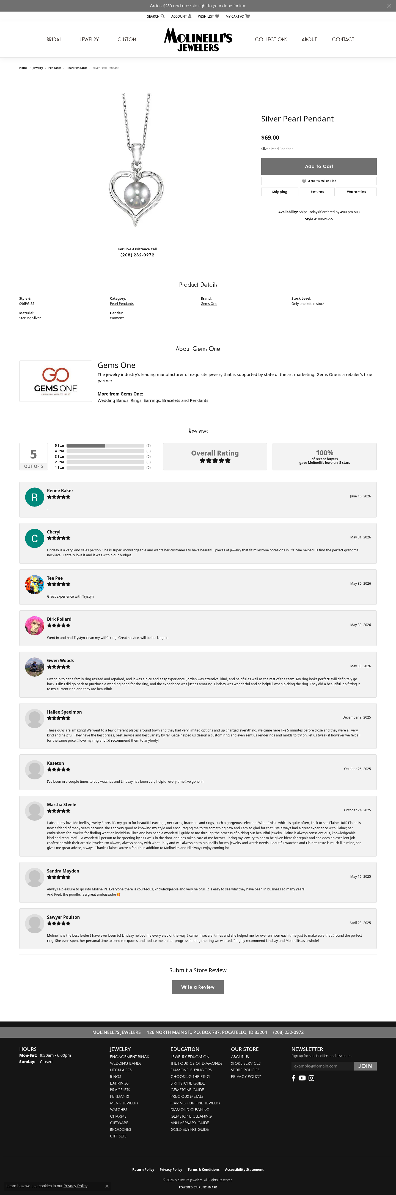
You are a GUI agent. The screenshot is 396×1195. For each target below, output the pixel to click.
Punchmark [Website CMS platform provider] (208, 1187)
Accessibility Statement (244, 1169)
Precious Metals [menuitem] (187, 1096)
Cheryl (54, 532)
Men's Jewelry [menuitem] (124, 1103)
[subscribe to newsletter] (365, 1066)
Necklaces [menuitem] (121, 1069)
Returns (317, 192)
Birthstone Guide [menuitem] (187, 1083)
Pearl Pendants (77, 68)
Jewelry (89, 39)
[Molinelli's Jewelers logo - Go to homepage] (198, 39)
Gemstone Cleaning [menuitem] (191, 1116)
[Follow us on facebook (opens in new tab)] (294, 1078)
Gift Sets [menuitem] (118, 1136)
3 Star (59, 456)
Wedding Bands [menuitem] (126, 1063)
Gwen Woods (60, 660)
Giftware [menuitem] (119, 1122)
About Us (240, 1056)
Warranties (356, 192)
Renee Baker (60, 490)
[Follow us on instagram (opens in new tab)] (311, 1078)
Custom (126, 39)
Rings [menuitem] (115, 1076)
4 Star (59, 451)
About (309, 39)
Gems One (209, 303)
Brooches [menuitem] (120, 1129)
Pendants (54, 68)
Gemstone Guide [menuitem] (187, 1089)
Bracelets (171, 400)
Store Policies (245, 1069)
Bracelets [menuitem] (120, 1089)
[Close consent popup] (107, 1186)
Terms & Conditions (204, 1169)
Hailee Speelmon (64, 712)
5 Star (59, 445)
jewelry (38, 68)
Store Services (246, 1063)
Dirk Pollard (59, 619)
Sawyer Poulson (63, 917)
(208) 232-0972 (137, 255)
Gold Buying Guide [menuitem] (189, 1129)
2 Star (59, 462)
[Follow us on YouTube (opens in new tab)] (302, 1078)
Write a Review (198, 987)
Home (23, 68)
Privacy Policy (246, 1076)
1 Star (59, 467)
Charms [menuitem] (118, 1116)
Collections (271, 39)
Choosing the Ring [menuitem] (190, 1076)
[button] (155, 16)
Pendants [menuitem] (119, 1096)
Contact (343, 39)
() (149, 445)
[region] (137, 159)
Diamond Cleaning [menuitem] (190, 1109)
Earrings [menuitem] (119, 1083)
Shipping (280, 192)
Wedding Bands (113, 400)
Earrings (152, 400)
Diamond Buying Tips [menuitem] (191, 1069)
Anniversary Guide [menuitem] (189, 1122)
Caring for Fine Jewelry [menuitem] (195, 1103)
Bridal (54, 39)
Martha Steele (61, 804)
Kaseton (55, 763)
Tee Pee (55, 578)
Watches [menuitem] (118, 1109)
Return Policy (143, 1169)
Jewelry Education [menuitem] (189, 1056)
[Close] (389, 5)
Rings (136, 400)
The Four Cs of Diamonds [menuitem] (196, 1063)
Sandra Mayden (63, 871)
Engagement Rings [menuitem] (129, 1056)
